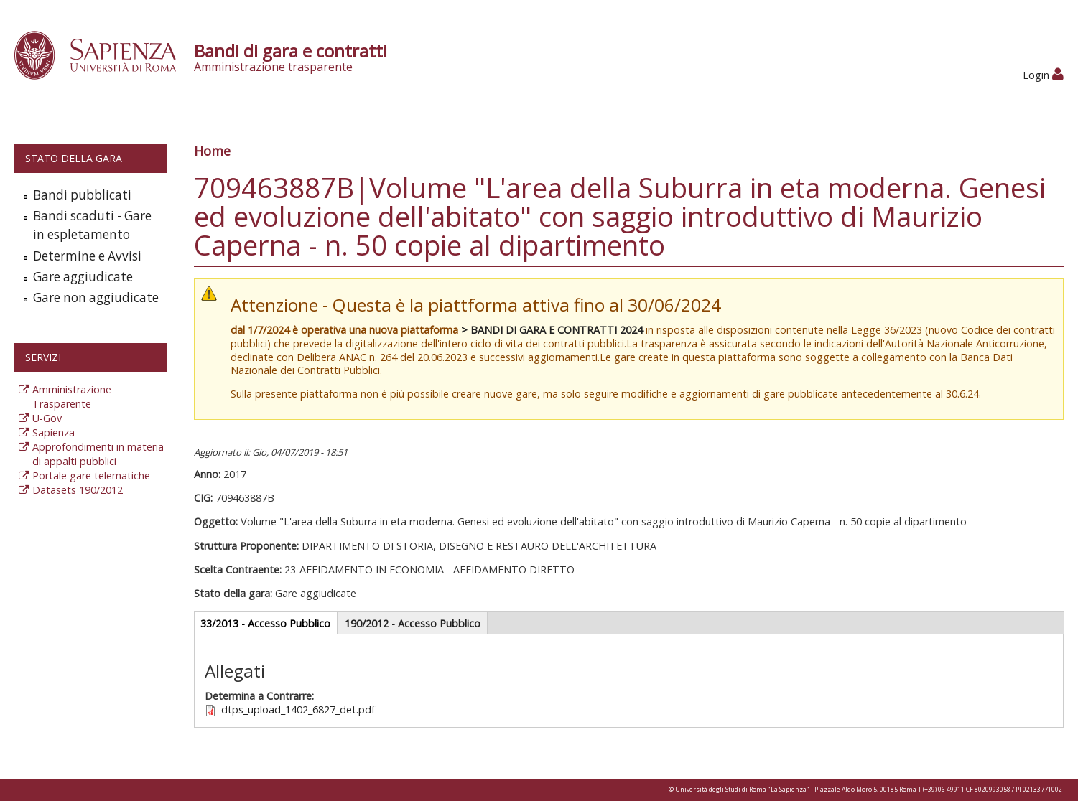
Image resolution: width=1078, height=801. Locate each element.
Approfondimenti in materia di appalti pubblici (98, 454)
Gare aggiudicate (83, 276)
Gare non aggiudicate (96, 297)
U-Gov (47, 418)
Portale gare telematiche (91, 475)
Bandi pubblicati (82, 195)
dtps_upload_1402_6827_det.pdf (298, 709)
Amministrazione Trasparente (71, 397)
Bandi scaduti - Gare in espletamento (92, 225)
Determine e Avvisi (87, 256)
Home (212, 150)
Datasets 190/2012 (77, 490)
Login (1043, 75)
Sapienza (53, 432)
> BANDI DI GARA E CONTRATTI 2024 (552, 330)
